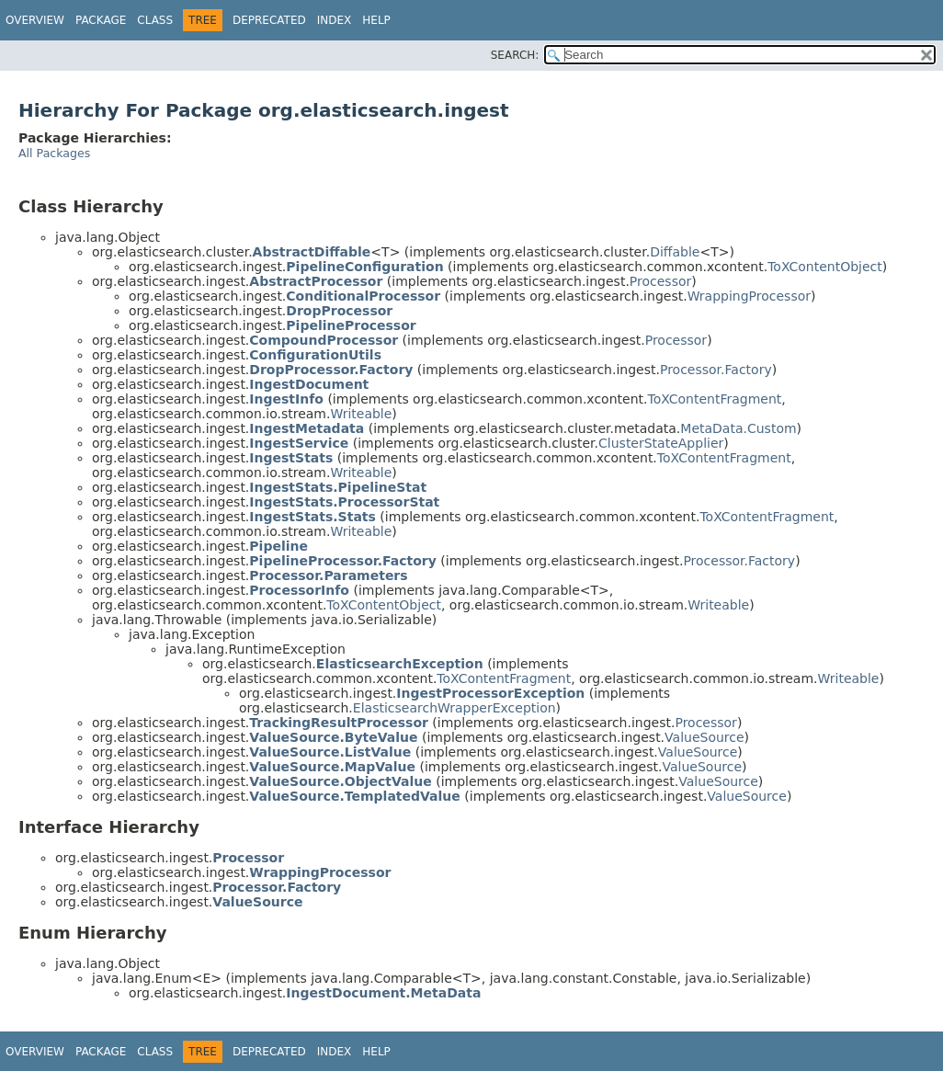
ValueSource (704, 737)
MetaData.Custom (738, 428)
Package (100, 20)
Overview (35, 20)
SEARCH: (515, 55)
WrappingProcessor (749, 296)
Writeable (361, 413)
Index (334, 20)
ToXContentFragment (714, 399)
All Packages (54, 153)
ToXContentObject (824, 266)
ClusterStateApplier (660, 443)
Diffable (674, 252)
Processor (660, 281)
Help (376, 20)
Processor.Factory (716, 369)
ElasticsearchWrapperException (454, 708)
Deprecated (269, 20)
